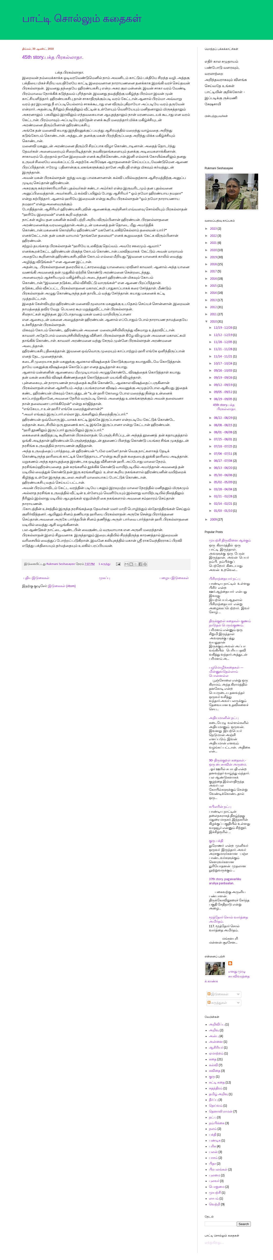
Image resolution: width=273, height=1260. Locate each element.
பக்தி (212, 1135)
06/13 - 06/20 (223, 468)
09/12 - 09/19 (223, 385)
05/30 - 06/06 (223, 475)
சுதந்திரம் (216, 1088)
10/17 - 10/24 (223, 363)
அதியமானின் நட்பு (223, 718)
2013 (214, 300)
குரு (212, 1077)
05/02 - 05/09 (223, 482)
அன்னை (216, 1042)
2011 (214, 314)
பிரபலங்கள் (218, 1169)
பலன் (213, 1152)
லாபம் (214, 1199)
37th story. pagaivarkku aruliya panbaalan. (225, 881)
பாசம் (213, 1158)
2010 (214, 322)
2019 (214, 257)
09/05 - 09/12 (223, 392)
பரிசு (212, 1146)
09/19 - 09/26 (223, 378)
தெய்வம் (216, 1106)
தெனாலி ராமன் (221, 1111)
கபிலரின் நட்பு (220, 807)
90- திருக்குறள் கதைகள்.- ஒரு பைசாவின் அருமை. (228, 763)
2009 (214, 520)
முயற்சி (215, 1193)
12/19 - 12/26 (223, 328)
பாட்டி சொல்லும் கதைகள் (82, 18)
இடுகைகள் (218, 994)
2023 (214, 229)
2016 (214, 279)
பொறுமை (217, 1187)
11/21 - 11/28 (223, 349)
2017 (214, 271)
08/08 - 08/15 (223, 425)
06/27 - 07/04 (223, 461)
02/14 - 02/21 (223, 504)
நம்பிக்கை (217, 1123)
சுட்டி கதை (217, 1082)
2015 (214, 286)
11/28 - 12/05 (223, 342)
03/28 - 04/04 (223, 489)
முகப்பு (104, 578)
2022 (214, 236)
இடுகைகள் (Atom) (62, 586)
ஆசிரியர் (216, 1048)
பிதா (212, 1164)
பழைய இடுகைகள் (174, 578)
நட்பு (212, 1117)
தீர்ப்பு (213, 1100)
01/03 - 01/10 (223, 511)
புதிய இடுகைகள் (36, 578)
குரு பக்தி (216, 841)
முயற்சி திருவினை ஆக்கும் (230, 540)
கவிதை (214, 1071)
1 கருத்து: (105, 564)
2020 (214, 250)
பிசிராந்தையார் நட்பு (224, 579)
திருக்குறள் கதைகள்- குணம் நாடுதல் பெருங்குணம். (230, 623)
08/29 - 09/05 (223, 399)
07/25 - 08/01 (223, 439)
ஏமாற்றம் (216, 1053)
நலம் (213, 1129)
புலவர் (214, 1181)
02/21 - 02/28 (223, 496)
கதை (213, 1059)
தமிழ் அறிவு (218, 1094)
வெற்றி (214, 1204)
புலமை (214, 1175)
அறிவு (214, 1030)
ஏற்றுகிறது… (214, 1243)
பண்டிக (215, 1140)
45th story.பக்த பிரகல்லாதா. (52, 57)
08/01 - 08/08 (223, 432)
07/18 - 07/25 (223, 446)
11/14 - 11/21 (223, 356)
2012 (214, 307)
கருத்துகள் (217, 1003)
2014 (214, 293)
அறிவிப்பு (217, 1024)
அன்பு (214, 1036)
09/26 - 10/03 (223, 371)
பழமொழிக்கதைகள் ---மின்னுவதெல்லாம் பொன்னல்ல (226, 672)
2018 (214, 264)
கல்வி (213, 1065)
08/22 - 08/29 (223, 418)
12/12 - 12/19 (223, 335)
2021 (214, 243)
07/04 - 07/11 (223, 454)
